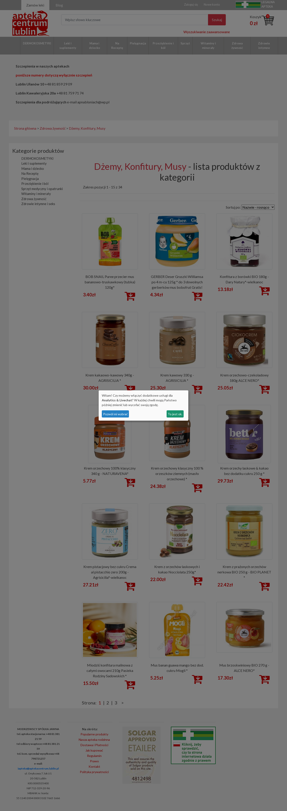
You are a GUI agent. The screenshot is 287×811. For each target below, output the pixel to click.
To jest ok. (175, 414)
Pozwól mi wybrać (115, 414)
